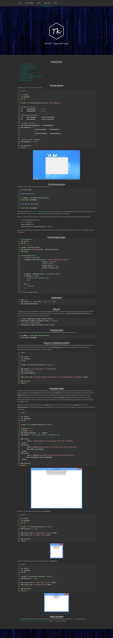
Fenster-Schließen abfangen (28, 68)
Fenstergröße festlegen (27, 78)
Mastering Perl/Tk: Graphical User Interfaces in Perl (35, 618)
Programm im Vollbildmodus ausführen (32, 76)
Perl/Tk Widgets (29, 3)
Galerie (39, 3)
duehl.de (74, 616)
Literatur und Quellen (27, 80)
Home (20, 3)
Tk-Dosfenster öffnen (26, 74)
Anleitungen (47, 3)
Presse (55, 3)
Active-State (35, 211)
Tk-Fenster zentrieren (26, 64)
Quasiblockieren (25, 70)
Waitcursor (24, 72)
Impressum (56, 630)
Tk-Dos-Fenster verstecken (28, 66)
